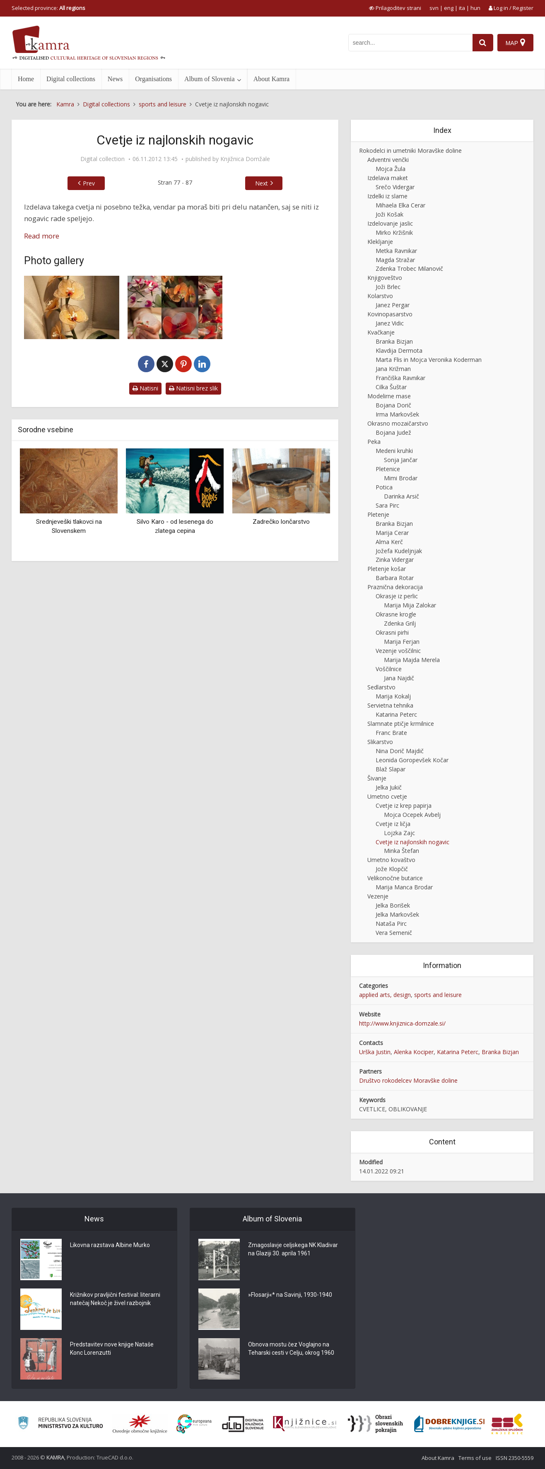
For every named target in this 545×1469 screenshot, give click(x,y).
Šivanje (376, 778)
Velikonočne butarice (395, 878)
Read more (41, 236)
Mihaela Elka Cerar (400, 205)
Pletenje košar (386, 569)
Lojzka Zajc (399, 833)
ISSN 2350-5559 (514, 1458)
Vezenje (377, 896)
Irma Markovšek (397, 414)
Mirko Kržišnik (394, 232)
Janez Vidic (390, 323)
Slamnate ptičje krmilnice (400, 723)
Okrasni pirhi (392, 632)
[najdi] (483, 42)
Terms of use (475, 1458)
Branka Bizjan (394, 341)
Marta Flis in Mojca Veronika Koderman (429, 360)
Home (26, 78)
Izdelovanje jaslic (390, 223)
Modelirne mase (389, 396)
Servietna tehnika (390, 705)
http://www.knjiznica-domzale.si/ (402, 1023)
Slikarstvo (380, 742)
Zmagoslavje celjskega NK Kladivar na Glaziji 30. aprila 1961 (293, 1249)
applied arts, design (385, 995)
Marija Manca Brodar (404, 887)
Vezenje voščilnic (398, 651)
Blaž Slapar (390, 769)
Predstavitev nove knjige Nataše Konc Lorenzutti (112, 1348)
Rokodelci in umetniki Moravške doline (410, 150)
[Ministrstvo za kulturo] (60, 1424)
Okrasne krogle (396, 614)
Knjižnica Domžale (245, 159)
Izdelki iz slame (387, 196)
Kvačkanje (381, 332)
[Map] (515, 42)
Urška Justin (375, 1052)
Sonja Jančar (400, 460)
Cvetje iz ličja (393, 824)
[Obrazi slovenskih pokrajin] (375, 1424)
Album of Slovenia (209, 78)
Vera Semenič (394, 933)
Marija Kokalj (393, 696)
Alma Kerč (389, 542)
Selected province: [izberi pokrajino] (48, 8)
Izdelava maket (387, 178)
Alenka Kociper (414, 1052)
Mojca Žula (390, 169)
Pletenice (388, 469)
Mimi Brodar (400, 478)
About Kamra (271, 78)
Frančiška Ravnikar (400, 378)
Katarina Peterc (396, 714)
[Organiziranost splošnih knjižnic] (140, 1424)
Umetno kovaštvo (391, 860)
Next (261, 183)
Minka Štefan (401, 851)
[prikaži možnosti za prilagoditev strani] (395, 8)
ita (462, 8)
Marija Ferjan (402, 641)
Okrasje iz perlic (397, 596)
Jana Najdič (399, 678)
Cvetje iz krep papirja (404, 805)
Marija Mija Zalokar (410, 605)
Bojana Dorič (393, 405)
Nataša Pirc (391, 923)
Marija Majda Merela (412, 660)
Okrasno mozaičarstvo (397, 423)
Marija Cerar (392, 533)
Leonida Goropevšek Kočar (412, 760)
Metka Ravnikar (396, 251)
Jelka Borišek (393, 905)
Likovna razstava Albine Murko (110, 1245)
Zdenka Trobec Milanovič (409, 268)
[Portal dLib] (243, 1424)
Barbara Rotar (395, 578)
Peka (374, 442)
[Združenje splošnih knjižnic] (507, 1424)
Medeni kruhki (394, 451)
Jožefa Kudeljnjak (399, 551)
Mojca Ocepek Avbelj (412, 815)
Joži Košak (389, 214)
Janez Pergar (393, 305)
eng (448, 8)
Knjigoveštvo (384, 278)
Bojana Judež (393, 432)
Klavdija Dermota (399, 350)
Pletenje (378, 514)
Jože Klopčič (392, 869)
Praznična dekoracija (395, 587)
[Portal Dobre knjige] (449, 1424)
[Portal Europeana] (194, 1424)
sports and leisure (438, 995)
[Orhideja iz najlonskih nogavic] (71, 307)
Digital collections (70, 78)
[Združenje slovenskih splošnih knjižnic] (304, 1424)
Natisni (145, 388)
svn (434, 8)
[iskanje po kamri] (410, 42)
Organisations (153, 78)
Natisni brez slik (193, 388)
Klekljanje (380, 242)
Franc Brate (391, 733)
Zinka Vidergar (395, 560)
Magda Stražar (395, 260)
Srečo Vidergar (395, 187)
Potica (384, 487)
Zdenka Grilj (400, 623)
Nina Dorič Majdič (400, 751)
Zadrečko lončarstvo (281, 521)
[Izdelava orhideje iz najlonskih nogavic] (175, 307)
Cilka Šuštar (391, 387)
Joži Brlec (388, 287)
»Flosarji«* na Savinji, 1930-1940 (290, 1294)
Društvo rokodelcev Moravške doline (408, 1080)
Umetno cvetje (387, 796)
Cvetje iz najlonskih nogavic (412, 842)
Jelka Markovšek (397, 914)
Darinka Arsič (401, 496)
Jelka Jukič (389, 787)
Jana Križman (393, 369)
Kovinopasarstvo (389, 314)
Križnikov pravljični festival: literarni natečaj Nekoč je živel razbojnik (115, 1298)
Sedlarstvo (381, 687)
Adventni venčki (388, 160)
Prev (89, 183)
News (115, 78)
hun (475, 8)
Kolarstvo (380, 296)
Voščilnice (389, 669)
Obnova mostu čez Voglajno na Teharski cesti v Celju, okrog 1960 (291, 1348)
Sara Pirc (387, 505)
